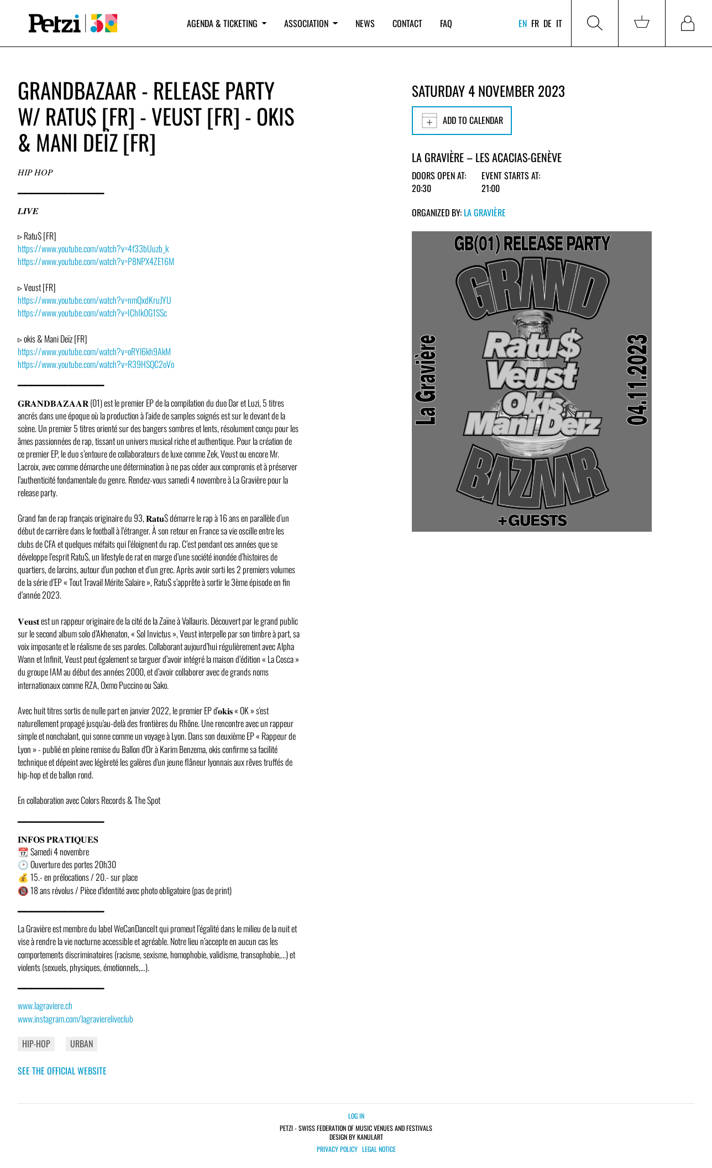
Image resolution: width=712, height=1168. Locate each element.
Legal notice (379, 1149)
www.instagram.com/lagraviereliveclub (75, 1018)
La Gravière (485, 212)
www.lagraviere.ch (45, 1005)
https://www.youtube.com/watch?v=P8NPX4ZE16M (96, 261)
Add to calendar (462, 120)
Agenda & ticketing (226, 23)
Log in (356, 1115)
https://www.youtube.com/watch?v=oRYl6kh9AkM (94, 351)
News (365, 23)
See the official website (62, 1070)
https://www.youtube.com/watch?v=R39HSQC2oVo (96, 364)
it (559, 23)
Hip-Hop (36, 1043)
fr (535, 23)
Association (310, 23)
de (547, 23)
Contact (407, 23)
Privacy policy (337, 1149)
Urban (81, 1043)
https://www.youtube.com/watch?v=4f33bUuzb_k (93, 248)
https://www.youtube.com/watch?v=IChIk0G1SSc (92, 312)
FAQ (446, 23)
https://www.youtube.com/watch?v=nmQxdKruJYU (94, 300)
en (523, 23)
